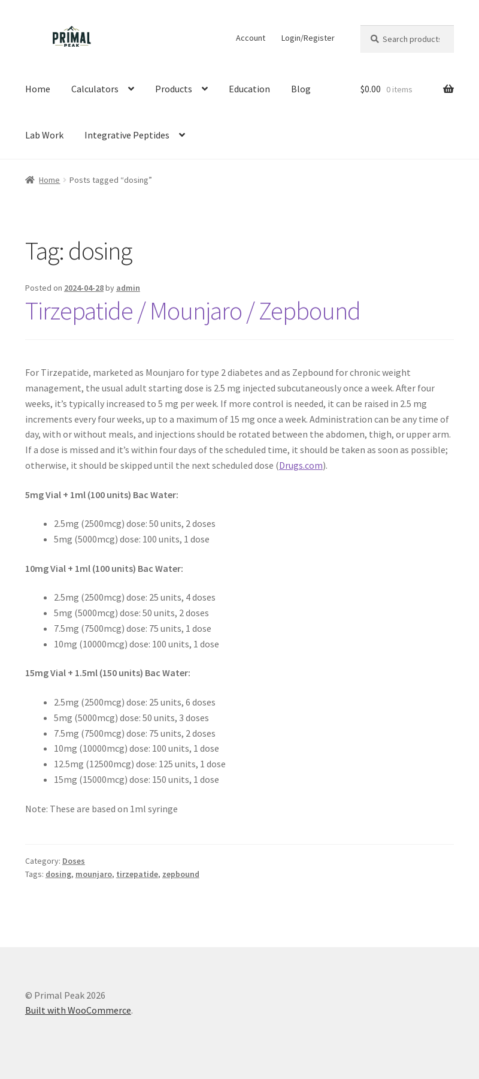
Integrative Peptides (126, 135)
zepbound (180, 874)
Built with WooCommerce (78, 1010)
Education (249, 89)
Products (173, 89)
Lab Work (44, 135)
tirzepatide (137, 874)
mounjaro (93, 874)
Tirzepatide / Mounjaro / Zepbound (192, 310)
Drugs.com (301, 465)
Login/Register (308, 37)
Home (37, 89)
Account (250, 37)
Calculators (95, 89)
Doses (73, 860)
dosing (58, 874)
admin (128, 287)
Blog (301, 89)
